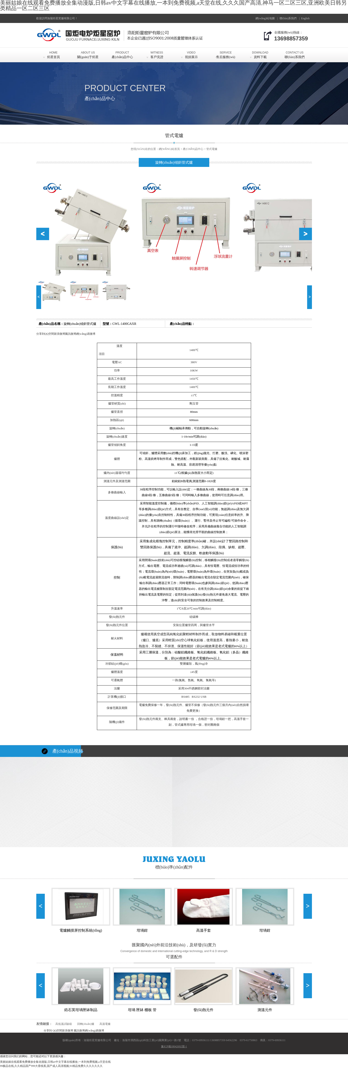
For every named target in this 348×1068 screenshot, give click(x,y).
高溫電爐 (104, 1024)
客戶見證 (157, 53)
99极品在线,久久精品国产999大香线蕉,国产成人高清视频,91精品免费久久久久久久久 (51, 1066)
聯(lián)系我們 (294, 53)
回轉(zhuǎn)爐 (85, 1024)
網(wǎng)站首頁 (169, 149)
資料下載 (260, 53)
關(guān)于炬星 (88, 53)
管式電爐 (211, 149)
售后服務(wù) (226, 53)
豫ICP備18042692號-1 (174, 1046)
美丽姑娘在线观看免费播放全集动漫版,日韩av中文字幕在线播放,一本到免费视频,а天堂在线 (55, 1061)
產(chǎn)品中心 (122, 53)
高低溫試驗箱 (63, 1024)
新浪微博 (59, 333)
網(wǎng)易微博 (85, 333)
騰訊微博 (70, 333)
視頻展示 (191, 53)
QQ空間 (49, 333)
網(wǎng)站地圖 (265, 18)
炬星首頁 (53, 53)
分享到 (40, 333)
